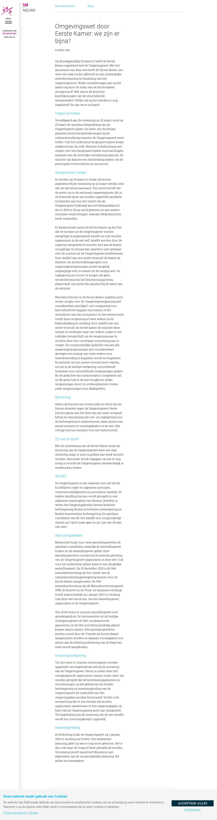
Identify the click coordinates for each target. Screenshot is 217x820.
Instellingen (193, 809)
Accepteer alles (192, 803)
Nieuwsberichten (65, 6)
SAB (8, 11)
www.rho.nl (9, 37)
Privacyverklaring (15, 812)
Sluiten (33, 812)
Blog (90, 6)
